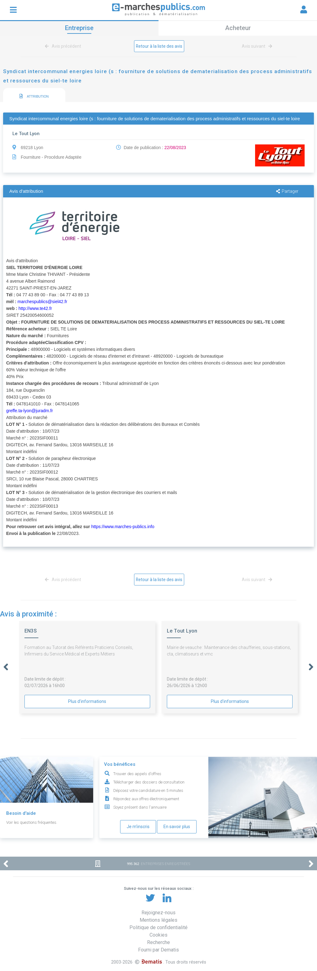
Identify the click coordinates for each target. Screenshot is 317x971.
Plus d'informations (87, 701)
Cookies (158, 935)
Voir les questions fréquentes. (31, 822)
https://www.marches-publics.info (122, 526)
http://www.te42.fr (35, 308)
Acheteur (238, 28)
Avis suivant (256, 46)
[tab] (34, 95)
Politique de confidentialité (158, 927)
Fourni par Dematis (158, 950)
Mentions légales (158, 920)
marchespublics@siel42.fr (42, 301)
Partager (287, 191)
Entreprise (79, 28)
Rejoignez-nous (158, 913)
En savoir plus (176, 826)
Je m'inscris (138, 826)
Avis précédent (64, 46)
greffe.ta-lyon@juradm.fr (29, 410)
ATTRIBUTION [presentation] (34, 96)
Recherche (158, 942)
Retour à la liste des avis (159, 46)
